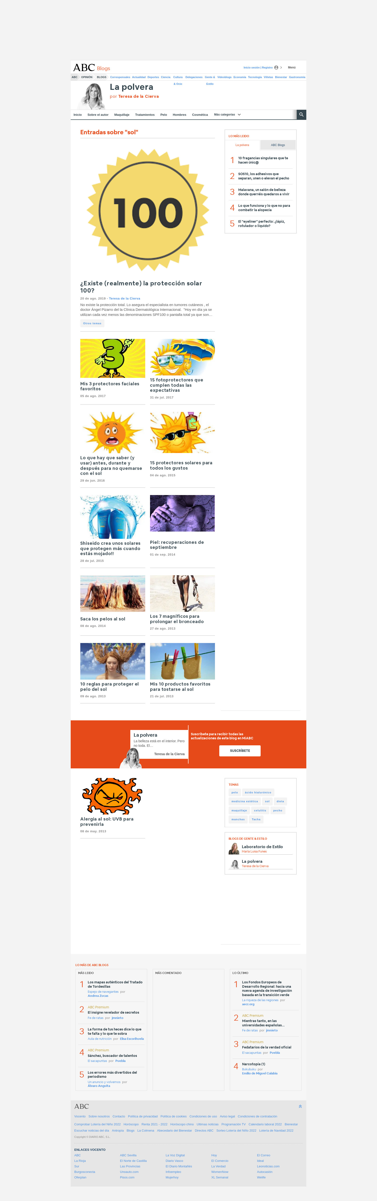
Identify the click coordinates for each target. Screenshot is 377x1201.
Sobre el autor (98, 114)
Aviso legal (227, 1116)
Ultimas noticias (208, 1124)
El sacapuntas (97, 1061)
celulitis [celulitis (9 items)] (260, 810)
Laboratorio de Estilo (262, 847)
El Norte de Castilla (133, 1160)
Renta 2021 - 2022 (155, 1124)
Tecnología (255, 77)
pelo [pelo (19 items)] (235, 792)
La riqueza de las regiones (260, 1000)
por (134, 96)
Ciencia (165, 77)
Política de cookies (174, 1116)
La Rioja (80, 1160)
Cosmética (200, 114)
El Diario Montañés (179, 1166)
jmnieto (117, 1018)
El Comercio (219, 1160)
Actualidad (139, 77)
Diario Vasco (174, 1160)
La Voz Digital (175, 1155)
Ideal (260, 1160)
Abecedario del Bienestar (174, 1130)
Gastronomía (297, 77)
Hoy (214, 1155)
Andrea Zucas (98, 996)
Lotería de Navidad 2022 (276, 1130)
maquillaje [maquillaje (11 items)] (239, 810)
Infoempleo (173, 1171)
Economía (239, 77)
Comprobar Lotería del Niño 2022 (97, 1124)
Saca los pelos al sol (103, 619)
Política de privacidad (143, 1116)
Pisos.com (127, 1177)
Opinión (86, 77)
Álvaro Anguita (99, 1086)
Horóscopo (131, 1124)
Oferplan (80, 1177)
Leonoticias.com (268, 1166)
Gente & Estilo (210, 78)
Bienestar (281, 77)
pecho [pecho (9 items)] (278, 810)
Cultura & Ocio (178, 78)
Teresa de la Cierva (124, 298)
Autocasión (264, 1171)
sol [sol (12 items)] (267, 801)
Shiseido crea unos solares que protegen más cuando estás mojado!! (110, 548)
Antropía (118, 1130)
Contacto (119, 1116)
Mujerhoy (172, 1177)
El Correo (263, 1155)
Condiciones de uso (203, 1116)
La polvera (131, 87)
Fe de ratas (95, 1018)
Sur (76, 1166)
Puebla (120, 1061)
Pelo (163, 114)
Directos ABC (204, 1130)
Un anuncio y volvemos (104, 1082)
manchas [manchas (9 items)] (238, 819)
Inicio (78, 114)
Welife (261, 1177)
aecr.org (248, 1004)
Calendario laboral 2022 (265, 1124)
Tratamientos (145, 114)
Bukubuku (249, 1069)
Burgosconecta (84, 1171)
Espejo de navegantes (103, 991)
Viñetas (268, 77)
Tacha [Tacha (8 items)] (256, 819)
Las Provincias (130, 1166)
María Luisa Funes (254, 851)
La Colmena (145, 1130)
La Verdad (218, 1166)
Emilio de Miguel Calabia (259, 1073)
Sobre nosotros (99, 1116)
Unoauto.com (129, 1171)
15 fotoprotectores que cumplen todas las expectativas (176, 385)
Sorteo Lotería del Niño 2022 (236, 1130)
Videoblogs (224, 77)
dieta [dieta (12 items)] (280, 801)
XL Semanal (219, 1177)
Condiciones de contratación (257, 1116)
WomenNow (219, 1171)
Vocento (80, 1116)
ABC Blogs (278, 145)
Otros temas (92, 323)
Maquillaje (121, 114)
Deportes (153, 77)
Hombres (179, 114)
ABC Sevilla (128, 1155)
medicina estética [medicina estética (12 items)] (245, 801)
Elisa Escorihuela (132, 1039)
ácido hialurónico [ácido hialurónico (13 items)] (258, 792)
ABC (74, 77)
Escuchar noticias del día (91, 1130)
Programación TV (233, 1124)
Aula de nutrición (100, 1039)
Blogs (101, 77)
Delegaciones (194, 77)
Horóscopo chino (182, 1124)
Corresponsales (120, 77)
